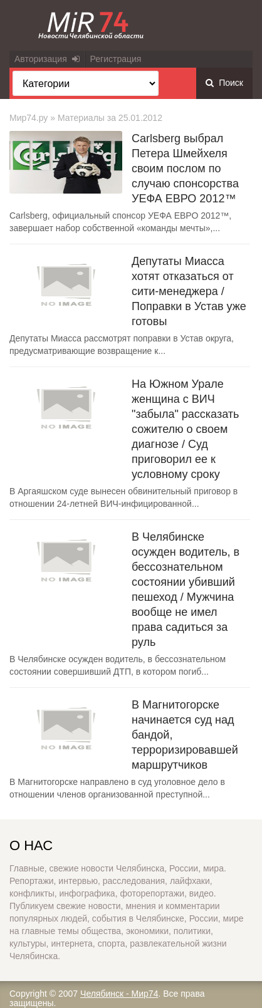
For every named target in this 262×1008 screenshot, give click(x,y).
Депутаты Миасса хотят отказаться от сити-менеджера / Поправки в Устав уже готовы (189, 291)
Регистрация (116, 59)
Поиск (224, 83)
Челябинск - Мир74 (119, 994)
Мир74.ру (28, 118)
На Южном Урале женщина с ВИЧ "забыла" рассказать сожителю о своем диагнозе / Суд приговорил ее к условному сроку (185, 429)
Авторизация (47, 59)
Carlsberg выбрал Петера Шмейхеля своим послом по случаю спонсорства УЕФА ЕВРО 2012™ (185, 168)
